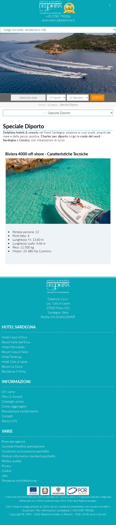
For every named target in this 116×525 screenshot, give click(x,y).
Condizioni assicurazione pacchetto (25, 451)
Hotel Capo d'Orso (14, 337)
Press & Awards (12, 396)
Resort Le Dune (12, 366)
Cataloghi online (13, 401)
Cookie (6, 471)
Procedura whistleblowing (19, 480)
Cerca (97, 97)
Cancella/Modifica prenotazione (23, 446)
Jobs (5, 476)
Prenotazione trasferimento (20, 411)
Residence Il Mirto (14, 371)
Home (41, 104)
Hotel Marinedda (13, 347)
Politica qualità (11, 461)
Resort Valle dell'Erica (16, 342)
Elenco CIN (9, 421)
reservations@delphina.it (58, 20)
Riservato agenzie (13, 441)
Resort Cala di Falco (15, 352)
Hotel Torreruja (12, 357)
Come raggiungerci (14, 406)
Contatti (7, 416)
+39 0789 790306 (58, 16)
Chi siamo (8, 392)
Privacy (6, 466)
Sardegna (52, 104)
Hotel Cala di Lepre (14, 362)
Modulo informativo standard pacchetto (28, 456)
